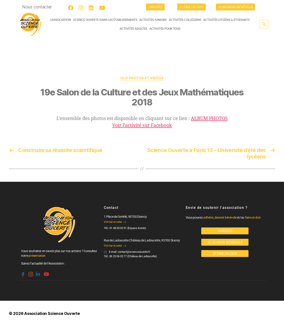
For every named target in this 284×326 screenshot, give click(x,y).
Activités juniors (154, 20)
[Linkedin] (37, 272)
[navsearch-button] (264, 24)
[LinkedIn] (92, 7)
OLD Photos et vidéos (142, 78)
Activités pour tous (164, 28)
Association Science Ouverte (52, 313)
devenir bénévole (226, 217)
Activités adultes (133, 28)
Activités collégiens (186, 20)
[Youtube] (102, 7)
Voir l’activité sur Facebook (142, 125)
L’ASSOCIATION (59, 20)
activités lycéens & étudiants (228, 20)
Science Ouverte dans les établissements (106, 20)
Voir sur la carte (115, 221)
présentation (37, 255)
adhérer (208, 217)
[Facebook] (71, 7)
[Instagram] (82, 7)
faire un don (253, 217)
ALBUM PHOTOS (209, 119)
